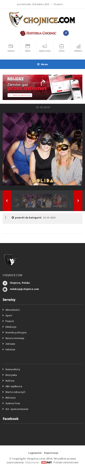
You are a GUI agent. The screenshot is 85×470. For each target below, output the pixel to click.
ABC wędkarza (13, 386)
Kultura (9, 380)
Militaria (10, 397)
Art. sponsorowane (16, 409)
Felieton (10, 349)
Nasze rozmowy (14, 338)
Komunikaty (12, 369)
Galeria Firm (12, 403)
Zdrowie (10, 343)
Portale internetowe (65, 462)
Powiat (9, 321)
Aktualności (12, 309)
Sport (8, 315)
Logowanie (35, 453)
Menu (42, 64)
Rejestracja (51, 453)
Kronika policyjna (16, 332)
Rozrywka (11, 375)
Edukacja (11, 326)
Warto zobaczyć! (15, 392)
